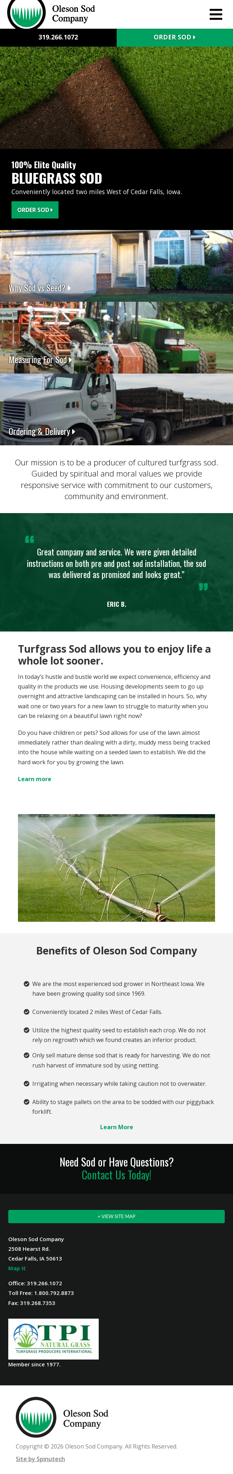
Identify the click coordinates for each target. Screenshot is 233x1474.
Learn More (116, 1127)
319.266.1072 (58, 37)
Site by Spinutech (40, 1459)
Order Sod (175, 37)
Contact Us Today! (117, 1174)
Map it (17, 1268)
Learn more (34, 779)
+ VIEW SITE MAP (116, 1216)
